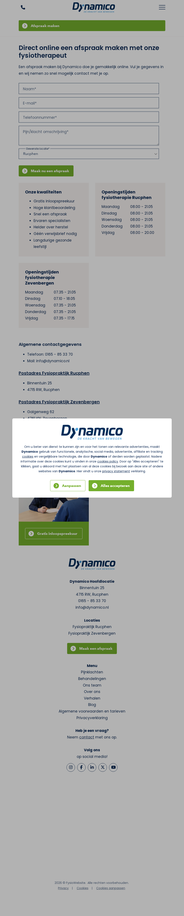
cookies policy (107, 461)
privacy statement (116, 471)
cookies (27, 456)
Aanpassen (71, 486)
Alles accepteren (115, 486)
